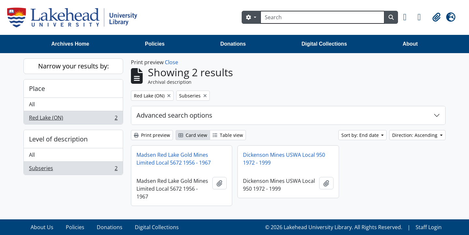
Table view (228, 135)
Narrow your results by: (73, 66)
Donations (233, 44)
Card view (192, 135)
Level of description (58, 139)
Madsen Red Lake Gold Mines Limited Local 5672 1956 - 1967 (173, 158)
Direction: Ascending (415, 135)
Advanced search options (174, 115)
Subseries (73, 169)
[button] (408, 17)
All (32, 104)
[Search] (322, 17)
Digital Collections (324, 44)
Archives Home (70, 44)
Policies (154, 44)
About (410, 44)
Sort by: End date (360, 135)
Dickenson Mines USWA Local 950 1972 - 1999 (284, 158)
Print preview (152, 135)
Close (171, 62)
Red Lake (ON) (73, 119)
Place (37, 88)
